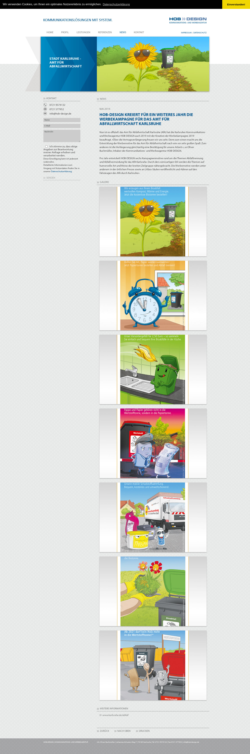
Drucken (144, 730)
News (123, 32)
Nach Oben (124, 730)
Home (50, 32)
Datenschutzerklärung (61, 171)
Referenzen (105, 32)
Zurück (104, 730)
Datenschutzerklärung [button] (116, 4)
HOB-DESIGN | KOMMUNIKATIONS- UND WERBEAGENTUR (65, 742)
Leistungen (83, 32)
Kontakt (139, 32)
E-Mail (47, 125)
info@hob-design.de (60, 113)
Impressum (186, 32)
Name (47, 119)
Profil (65, 32)
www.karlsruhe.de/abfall (115, 714)
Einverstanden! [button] (236, 4)
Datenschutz (200, 32)
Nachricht (48, 131)
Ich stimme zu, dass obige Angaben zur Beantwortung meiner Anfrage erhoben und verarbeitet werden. (61, 158)
